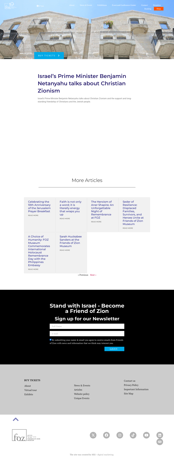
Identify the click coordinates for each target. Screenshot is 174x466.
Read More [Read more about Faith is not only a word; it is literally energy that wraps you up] (65, 219)
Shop (159, 8)
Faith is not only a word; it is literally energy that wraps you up (70, 208)
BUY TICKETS (32, 380)
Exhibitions (102, 5)
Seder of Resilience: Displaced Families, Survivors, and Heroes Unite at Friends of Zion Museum (133, 213)
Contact (144, 5)
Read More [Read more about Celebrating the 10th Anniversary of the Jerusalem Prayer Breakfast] (33, 215)
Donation (157, 5)
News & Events (86, 5)
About (71, 5)
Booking (147, 8)
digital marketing (106, 454)
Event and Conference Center (124, 5)
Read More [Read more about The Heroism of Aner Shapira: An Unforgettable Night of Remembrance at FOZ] (96, 222)
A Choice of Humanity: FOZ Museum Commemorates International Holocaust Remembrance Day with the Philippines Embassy (39, 251)
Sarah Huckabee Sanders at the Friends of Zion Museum (71, 241)
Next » (93, 274)
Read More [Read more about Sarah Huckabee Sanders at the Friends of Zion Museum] (65, 250)
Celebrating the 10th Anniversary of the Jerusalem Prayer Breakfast (39, 206)
